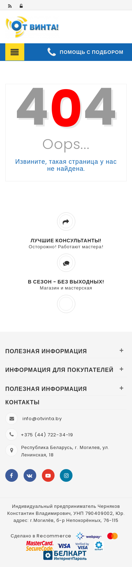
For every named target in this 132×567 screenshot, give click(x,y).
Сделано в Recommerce (41, 535)
